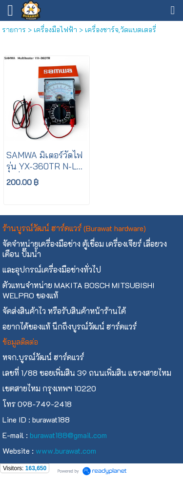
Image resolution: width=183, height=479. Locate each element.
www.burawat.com (66, 450)
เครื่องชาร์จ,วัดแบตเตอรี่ (120, 29)
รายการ (14, 29)
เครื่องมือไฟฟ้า (55, 29)
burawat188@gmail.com (68, 435)
